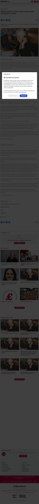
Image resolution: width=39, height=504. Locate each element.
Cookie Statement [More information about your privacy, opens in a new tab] (22, 92)
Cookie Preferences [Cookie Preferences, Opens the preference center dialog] (13, 95)
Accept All (23, 95)
